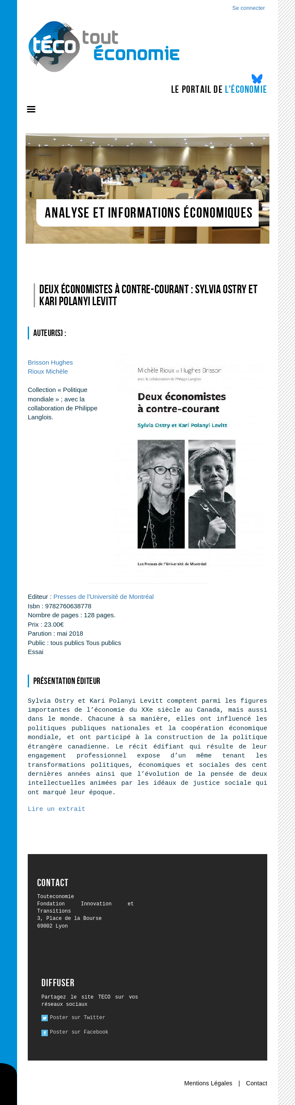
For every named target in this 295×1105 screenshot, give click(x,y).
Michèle (48, 371)
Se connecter (248, 8)
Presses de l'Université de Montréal (103, 596)
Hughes (50, 362)
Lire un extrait (56, 809)
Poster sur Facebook (79, 1032)
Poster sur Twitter (77, 1018)
